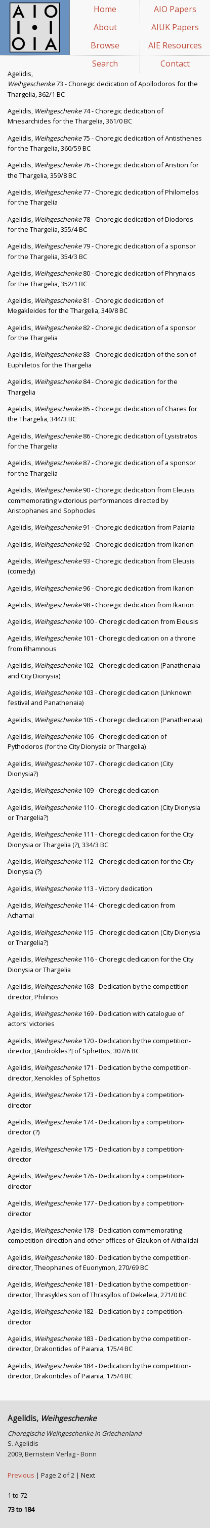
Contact (175, 63)
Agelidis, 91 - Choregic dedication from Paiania (101, 527)
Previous (22, 1475)
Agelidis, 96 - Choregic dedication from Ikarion (101, 588)
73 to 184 (21, 1509)
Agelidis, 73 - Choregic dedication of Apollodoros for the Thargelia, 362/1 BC (103, 84)
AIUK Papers (175, 27)
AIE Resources (175, 45)
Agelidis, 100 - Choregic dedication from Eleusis (103, 621)
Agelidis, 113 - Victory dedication (80, 888)
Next (88, 1475)
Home (105, 9)
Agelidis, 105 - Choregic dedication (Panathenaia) (105, 719)
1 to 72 (17, 1495)
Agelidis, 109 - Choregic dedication (83, 790)
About (105, 27)
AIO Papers (175, 9)
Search (105, 63)
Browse (105, 45)
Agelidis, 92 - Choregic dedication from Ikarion (101, 544)
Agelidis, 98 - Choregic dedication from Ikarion (101, 604)
